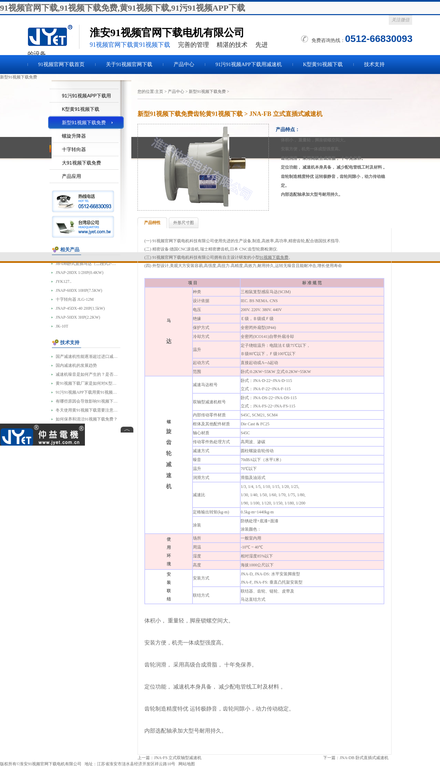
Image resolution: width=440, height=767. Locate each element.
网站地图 (186, 763)
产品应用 (71, 176)
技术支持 (374, 64)
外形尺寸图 (183, 222)
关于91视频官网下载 (129, 64)
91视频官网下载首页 (61, 64)
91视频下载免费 (53, 37)
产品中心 (184, 64)
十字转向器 (74, 149)
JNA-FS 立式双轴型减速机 (177, 757)
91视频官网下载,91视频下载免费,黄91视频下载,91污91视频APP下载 (122, 7)
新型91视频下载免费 (207, 91)
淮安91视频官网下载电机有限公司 (50, 763)
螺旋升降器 (74, 136)
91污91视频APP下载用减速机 (249, 64)
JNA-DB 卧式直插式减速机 (364, 757)
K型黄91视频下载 (323, 64)
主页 (159, 91)
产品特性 (152, 222)
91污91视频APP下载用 (86, 95)
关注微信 (400, 19)
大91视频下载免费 (81, 163)
